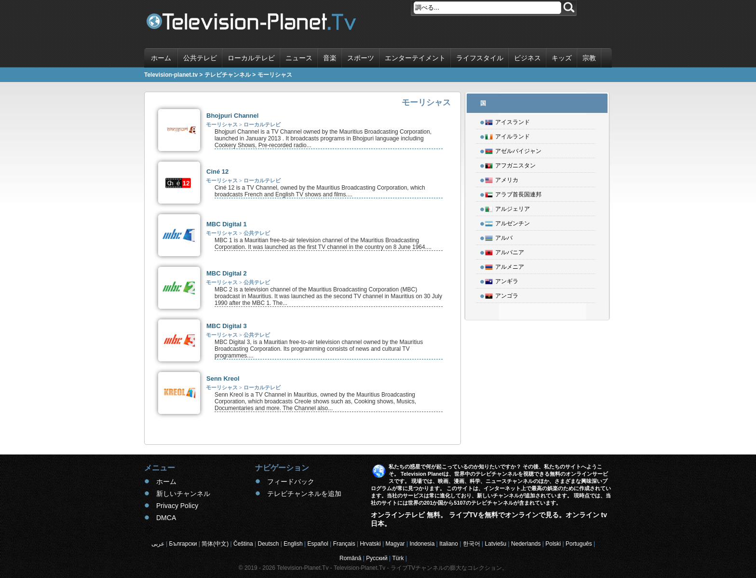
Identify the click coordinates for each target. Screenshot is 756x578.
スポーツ (360, 58)
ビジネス (527, 58)
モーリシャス (222, 124)
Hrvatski (370, 543)
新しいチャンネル (183, 493)
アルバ (499, 236)
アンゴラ (501, 294)
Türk (398, 558)
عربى (157, 543)
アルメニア (504, 265)
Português (579, 543)
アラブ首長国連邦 (513, 193)
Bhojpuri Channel (232, 115)
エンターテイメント (415, 58)
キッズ (562, 58)
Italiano (448, 543)
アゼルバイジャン (513, 149)
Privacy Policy (177, 505)
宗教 (589, 58)
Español (317, 543)
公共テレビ (200, 58)
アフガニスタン (510, 164)
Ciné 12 (217, 171)
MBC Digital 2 (226, 273)
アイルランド (507, 135)
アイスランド (507, 120)
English (293, 543)
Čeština (243, 543)
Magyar (395, 543)
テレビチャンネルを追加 (304, 493)
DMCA (166, 518)
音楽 (330, 58)
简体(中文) (215, 543)
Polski (553, 543)
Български (183, 543)
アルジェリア (507, 207)
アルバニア (504, 251)
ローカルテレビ (251, 58)
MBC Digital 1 (226, 224)
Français (344, 543)
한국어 (471, 543)
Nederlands (525, 543)
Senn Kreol (223, 378)
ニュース (298, 58)
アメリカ (501, 178)
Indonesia (421, 543)
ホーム (161, 58)
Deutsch (268, 543)
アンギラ (501, 280)
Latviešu (496, 543)
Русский (377, 558)
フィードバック (290, 481)
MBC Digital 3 (226, 326)
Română (350, 558)
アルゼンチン (507, 222)
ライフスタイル (479, 58)
